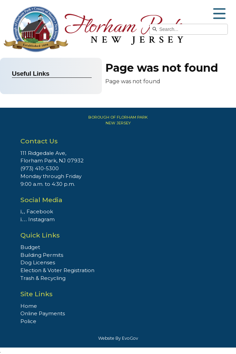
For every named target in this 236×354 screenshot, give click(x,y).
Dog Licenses (37, 262)
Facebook (36, 211)
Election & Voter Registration (57, 270)
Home (28, 306)
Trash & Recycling (43, 278)
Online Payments (42, 313)
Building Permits (41, 255)
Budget (30, 247)
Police (28, 321)
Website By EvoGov (118, 338)
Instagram (37, 219)
